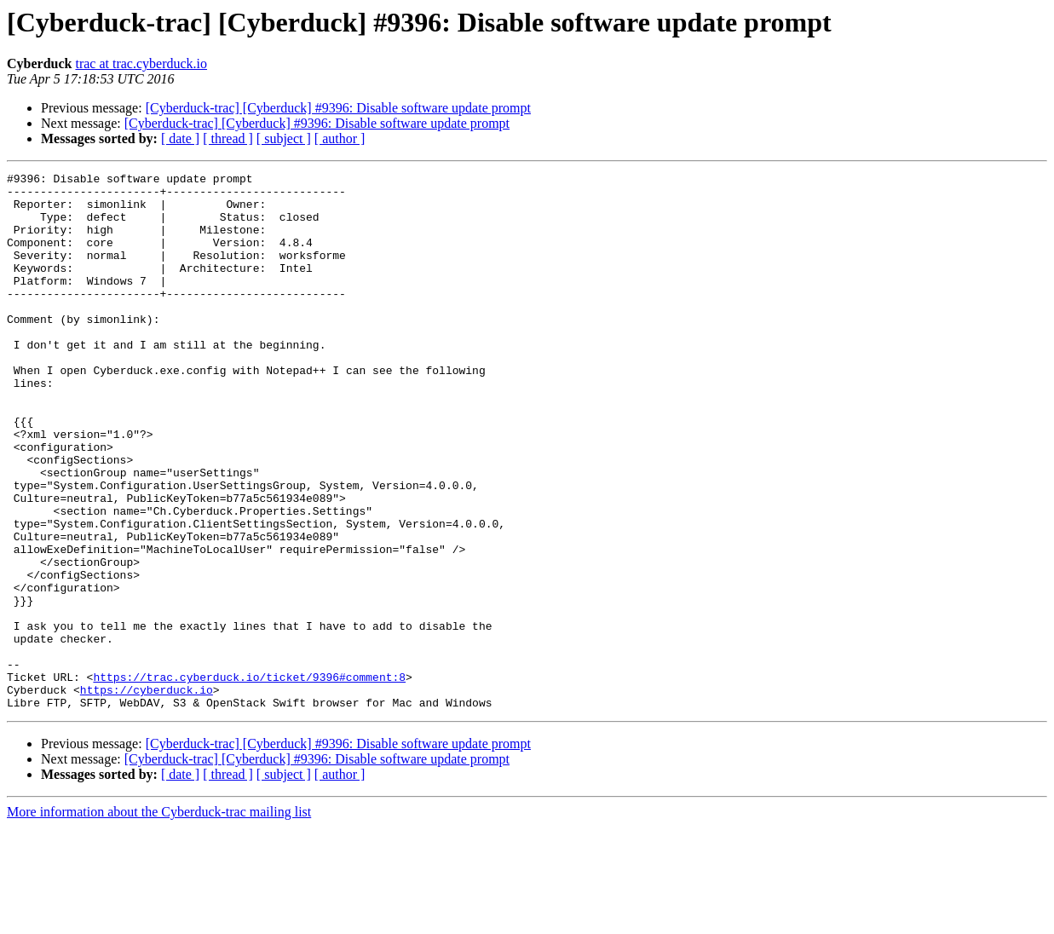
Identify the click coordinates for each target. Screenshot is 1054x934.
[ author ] (340, 138)
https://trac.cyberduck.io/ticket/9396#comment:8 (249, 779)
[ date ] (180, 138)
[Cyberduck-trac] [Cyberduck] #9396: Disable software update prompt (338, 108)
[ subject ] (283, 138)
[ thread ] (228, 138)
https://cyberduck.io (146, 794)
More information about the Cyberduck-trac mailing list (159, 919)
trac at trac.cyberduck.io (141, 63)
